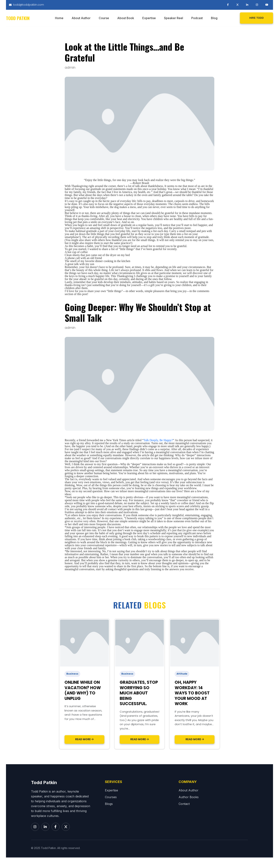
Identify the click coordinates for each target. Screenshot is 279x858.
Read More (84, 740)
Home (59, 18)
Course (104, 18)
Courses (111, 797)
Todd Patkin (18, 18)
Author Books (189, 797)
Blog (214, 18)
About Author (81, 18)
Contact (184, 804)
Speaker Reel (173, 18)
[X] (66, 827)
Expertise (149, 18)
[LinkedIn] (46, 827)
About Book (125, 18)
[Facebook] (56, 827)
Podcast (197, 18)
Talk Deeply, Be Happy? (158, 440)
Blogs (109, 804)
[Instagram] (35, 827)
